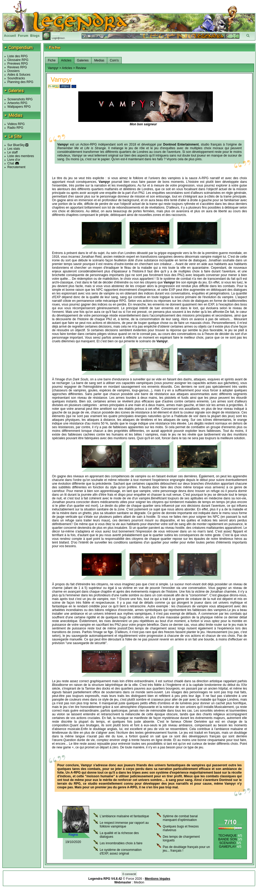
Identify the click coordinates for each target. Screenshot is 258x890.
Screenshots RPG (20, 99)
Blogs (35, 36)
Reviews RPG (17, 67)
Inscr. (62, 38)
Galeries (83, 60)
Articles (66, 60)
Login (55, 38)
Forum (23, 36)
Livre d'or (13, 160)
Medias (99, 60)
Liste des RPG (17, 56)
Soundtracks (16, 78)
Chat (10, 163)
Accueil (10, 36)
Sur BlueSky (17, 145)
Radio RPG (15, 128)
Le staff (12, 152)
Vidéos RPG (16, 124)
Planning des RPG (20, 82)
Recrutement (16, 167)
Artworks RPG (17, 103)
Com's (114, 60)
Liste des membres (20, 156)
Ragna (73, 834)
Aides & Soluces (18, 74)
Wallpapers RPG (19, 106)
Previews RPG (17, 63)
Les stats (13, 149)
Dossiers (13, 71)
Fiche (51, 60)
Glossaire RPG (17, 60)
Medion (139, 882)
